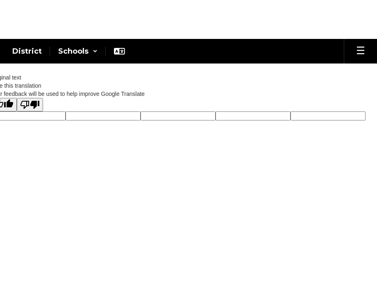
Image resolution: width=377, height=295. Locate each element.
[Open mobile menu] (360, 51)
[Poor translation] (30, 104)
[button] (78, 51)
